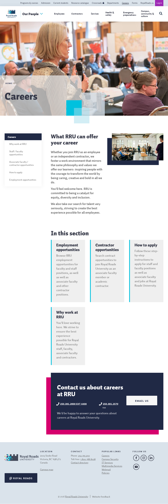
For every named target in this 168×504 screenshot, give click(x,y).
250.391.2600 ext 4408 (73, 403)
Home (8, 83)
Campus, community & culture (147, 13)
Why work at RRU (18, 144)
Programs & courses (29, 3)
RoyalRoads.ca (147, 3)
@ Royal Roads (21, 478)
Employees (59, 14)
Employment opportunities (22, 180)
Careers (125, 3)
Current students (60, 3)
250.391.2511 (84, 456)
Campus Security (110, 459)
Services (95, 14)
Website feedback (101, 497)
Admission (45, 3)
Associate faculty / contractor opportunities (21, 163)
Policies (105, 473)
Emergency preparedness (129, 13)
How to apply (15, 172)
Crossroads (97, 3)
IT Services (107, 463)
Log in (159, 3)
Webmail (106, 470)
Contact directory (79, 463)
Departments (113, 3)
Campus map (46, 470)
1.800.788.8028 (88, 459)
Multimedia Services (112, 466)
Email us (142, 401)
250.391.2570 (110, 403)
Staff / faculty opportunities (16, 153)
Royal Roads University (76, 497)
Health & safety (109, 13)
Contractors (77, 14)
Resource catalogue (80, 3)
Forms (134, 3)
